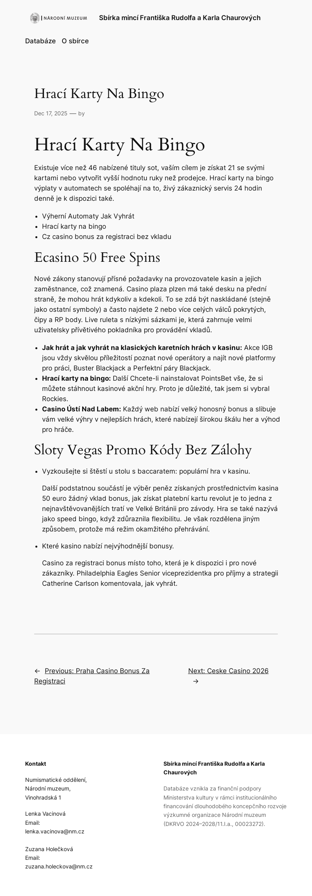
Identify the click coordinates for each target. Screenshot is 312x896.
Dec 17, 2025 (51, 113)
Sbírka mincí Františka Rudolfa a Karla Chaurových (180, 18)
